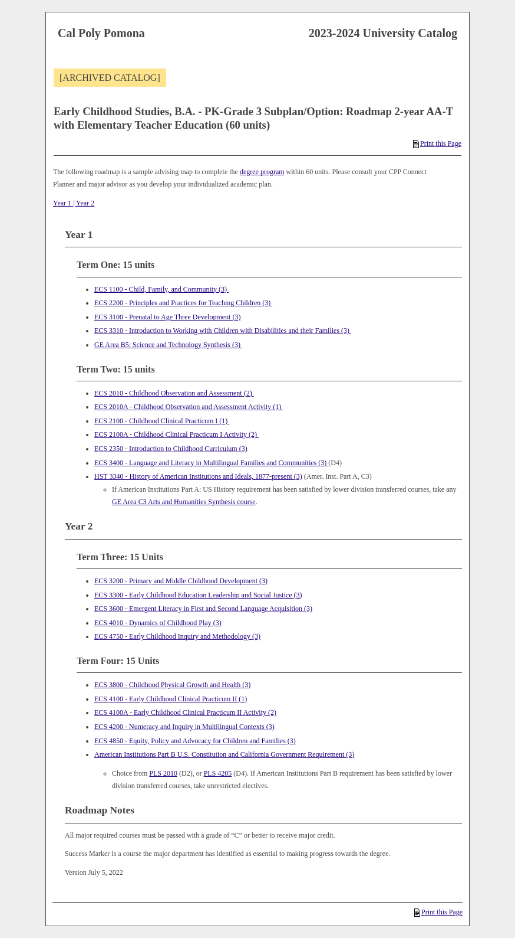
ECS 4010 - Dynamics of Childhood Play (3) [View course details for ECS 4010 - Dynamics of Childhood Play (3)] (158, 623)
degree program (262, 172)
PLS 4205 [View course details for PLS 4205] (218, 773)
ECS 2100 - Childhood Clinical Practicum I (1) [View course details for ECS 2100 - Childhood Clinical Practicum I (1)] (161, 421)
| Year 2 (82, 203)
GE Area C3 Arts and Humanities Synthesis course (184, 502)
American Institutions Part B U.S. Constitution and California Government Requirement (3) (224, 754)
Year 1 (62, 203)
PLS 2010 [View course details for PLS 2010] (163, 773)
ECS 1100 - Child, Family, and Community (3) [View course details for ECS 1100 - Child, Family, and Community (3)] (161, 289)
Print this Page (437, 143)
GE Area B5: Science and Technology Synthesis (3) (168, 345)
